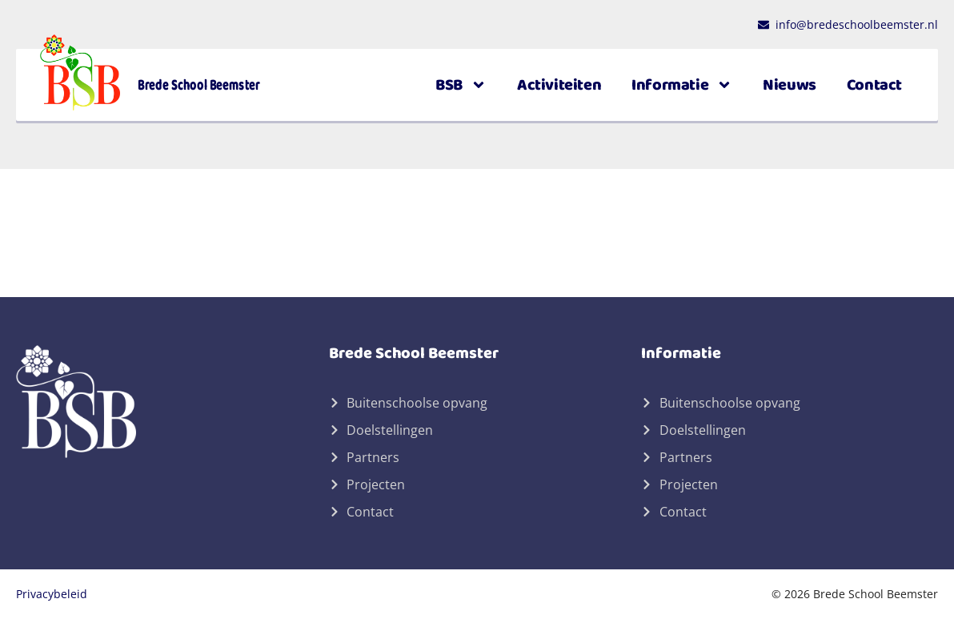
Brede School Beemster (199, 85)
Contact (874, 85)
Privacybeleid (51, 593)
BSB (461, 85)
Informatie (681, 85)
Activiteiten (559, 85)
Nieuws (789, 85)
